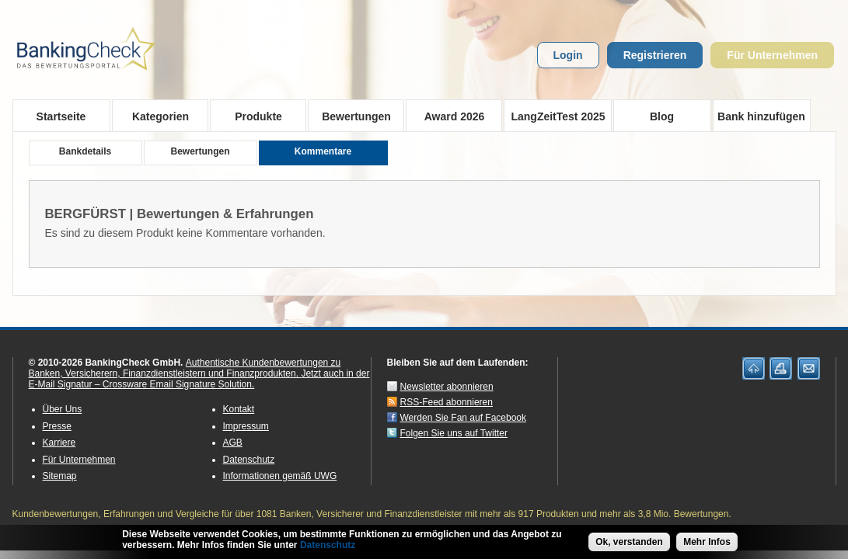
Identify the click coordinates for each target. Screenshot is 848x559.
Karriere (59, 442)
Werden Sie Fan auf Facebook (463, 417)
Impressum (246, 426)
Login (568, 55)
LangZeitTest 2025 (554, 116)
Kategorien (156, 116)
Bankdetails (85, 151)
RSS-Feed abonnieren (446, 402)
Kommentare (323, 151)
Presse (57, 426)
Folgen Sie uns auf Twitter (454, 433)
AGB (233, 442)
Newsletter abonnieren (447, 386)
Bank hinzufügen (761, 116)
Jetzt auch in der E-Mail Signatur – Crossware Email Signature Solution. (199, 379)
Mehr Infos (707, 543)
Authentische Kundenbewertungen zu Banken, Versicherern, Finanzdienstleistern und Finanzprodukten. (185, 368)
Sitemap (60, 475)
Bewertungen (352, 116)
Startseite (61, 116)
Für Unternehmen (772, 55)
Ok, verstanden (629, 543)
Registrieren (655, 55)
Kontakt (239, 409)
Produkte (254, 116)
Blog (662, 116)
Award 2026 (450, 116)
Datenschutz (249, 459)
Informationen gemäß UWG (280, 475)
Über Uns (62, 409)
